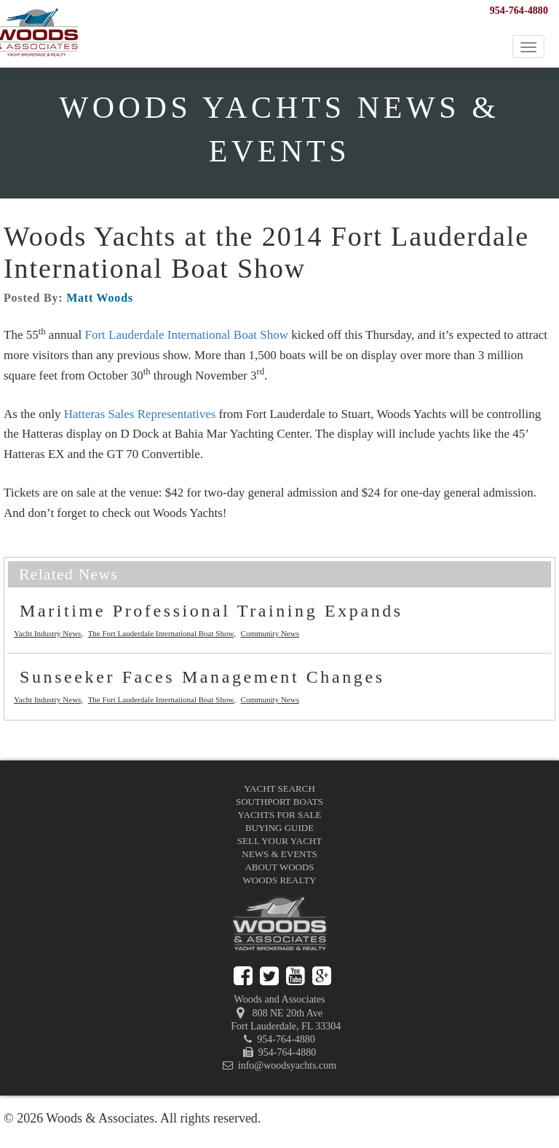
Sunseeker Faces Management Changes (202, 676)
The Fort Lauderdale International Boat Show (161, 633)
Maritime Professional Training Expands (211, 610)
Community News (270, 633)
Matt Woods (99, 298)
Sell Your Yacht (279, 840)
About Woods (279, 867)
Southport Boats (279, 801)
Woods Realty (280, 880)
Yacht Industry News (47, 633)
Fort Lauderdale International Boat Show (186, 335)
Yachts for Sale (280, 814)
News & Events (279, 853)
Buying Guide (279, 827)
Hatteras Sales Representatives (140, 414)
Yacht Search (279, 788)
